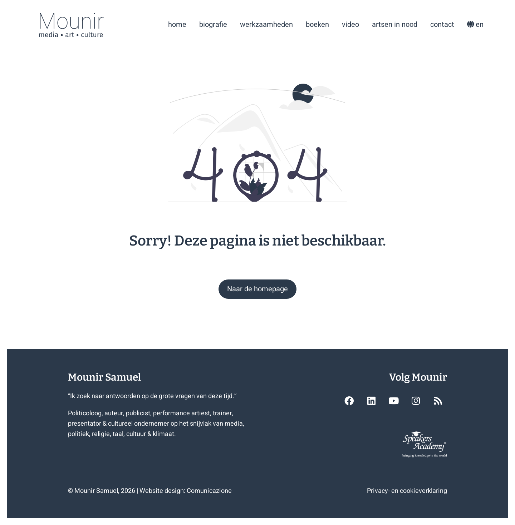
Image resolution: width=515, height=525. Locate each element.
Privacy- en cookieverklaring (407, 491)
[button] (257, 289)
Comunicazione (209, 491)
